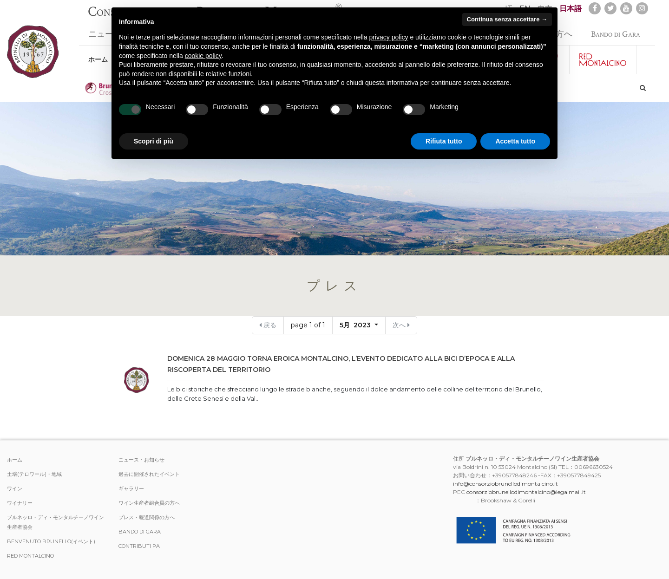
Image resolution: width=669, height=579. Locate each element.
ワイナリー (20, 503)
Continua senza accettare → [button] (507, 19)
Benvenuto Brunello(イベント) (51, 541)
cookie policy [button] (203, 55)
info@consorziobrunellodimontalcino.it (505, 483)
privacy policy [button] (388, 37)
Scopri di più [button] (153, 141)
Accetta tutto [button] (515, 141)
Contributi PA (139, 546)
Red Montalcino (30, 556)
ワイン (14, 488)
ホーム (98, 55)
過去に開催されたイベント (149, 474)
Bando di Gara (615, 29)
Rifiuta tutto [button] (444, 141)
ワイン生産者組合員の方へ (149, 503)
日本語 (570, 8)
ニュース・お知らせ (141, 459)
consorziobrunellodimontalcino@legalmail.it (526, 491)
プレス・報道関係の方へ (146, 517)
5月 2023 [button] (356, 325)
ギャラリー (131, 488)
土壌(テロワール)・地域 (34, 474)
